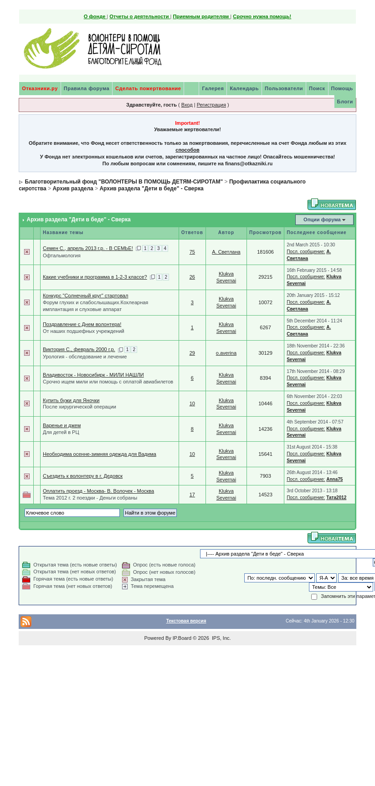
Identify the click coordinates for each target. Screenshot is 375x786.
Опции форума (321, 219)
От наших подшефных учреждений (83, 331)
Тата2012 (336, 497)
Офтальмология (62, 255)
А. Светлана (226, 252)
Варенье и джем (62, 425)
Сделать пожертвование (148, 88)
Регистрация (211, 104)
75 (192, 252)
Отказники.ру (40, 88)
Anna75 (334, 479)
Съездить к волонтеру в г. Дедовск (83, 476)
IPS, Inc (221, 638)
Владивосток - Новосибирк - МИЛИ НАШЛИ (93, 375)
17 (192, 494)
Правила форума (86, 88)
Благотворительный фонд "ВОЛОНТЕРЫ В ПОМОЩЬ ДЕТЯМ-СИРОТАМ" (124, 182)
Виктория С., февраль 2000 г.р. (79, 349)
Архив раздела (72, 188)
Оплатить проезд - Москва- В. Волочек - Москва (98, 491)
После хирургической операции (79, 406)
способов (187, 150)
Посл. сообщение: (306, 251)
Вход (187, 104)
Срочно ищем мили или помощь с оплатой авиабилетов (108, 381)
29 (192, 353)
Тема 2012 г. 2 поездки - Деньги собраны (90, 497)
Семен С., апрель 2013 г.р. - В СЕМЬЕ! (88, 248)
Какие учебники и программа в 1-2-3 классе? (95, 277)
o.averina (226, 353)
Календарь (244, 88)
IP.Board (182, 638)
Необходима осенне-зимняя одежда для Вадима (99, 454)
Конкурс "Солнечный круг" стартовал (85, 295)
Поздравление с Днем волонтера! (82, 324)
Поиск (317, 88)
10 (192, 403)
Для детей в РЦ (61, 432)
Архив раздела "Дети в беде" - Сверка (151, 188)
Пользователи (284, 88)
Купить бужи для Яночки (71, 400)
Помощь (342, 88)
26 (192, 277)
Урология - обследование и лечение (85, 356)
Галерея (213, 88)
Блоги (345, 101)
